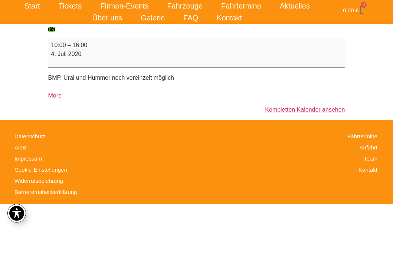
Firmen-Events (124, 6)
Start (32, 6)
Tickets (70, 6)
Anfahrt (368, 147)
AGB (20, 147)
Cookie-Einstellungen (40, 170)
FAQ (190, 18)
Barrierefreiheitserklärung (45, 192)
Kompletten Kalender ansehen (305, 109)
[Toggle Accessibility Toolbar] (17, 213)
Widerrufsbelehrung (38, 181)
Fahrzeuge (185, 6)
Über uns (107, 18)
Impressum (28, 158)
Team (370, 158)
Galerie (153, 18)
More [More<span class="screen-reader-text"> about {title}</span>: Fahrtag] (55, 95)
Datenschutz (29, 136)
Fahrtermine (241, 6)
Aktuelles (295, 6)
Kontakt (229, 18)
